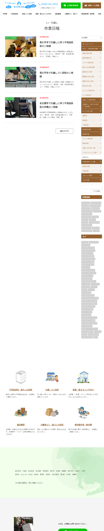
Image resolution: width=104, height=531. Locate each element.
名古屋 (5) (85, 242)
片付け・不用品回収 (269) (90, 48)
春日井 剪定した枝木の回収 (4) (89, 300)
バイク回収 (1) (86, 95)
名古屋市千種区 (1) (87, 213)
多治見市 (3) (97, 211)
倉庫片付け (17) (87, 72)
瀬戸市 (58, 472)
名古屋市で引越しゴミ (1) (88, 270)
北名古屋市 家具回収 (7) (88, 256)
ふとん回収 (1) (86, 284)
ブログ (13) (85, 180)
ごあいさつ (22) (87, 175)
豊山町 (83, 476)
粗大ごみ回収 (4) (86, 292)
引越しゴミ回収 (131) (88, 100)
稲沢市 (31, 476)
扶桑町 (24, 480)
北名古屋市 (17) (86, 208)
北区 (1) (85, 289)
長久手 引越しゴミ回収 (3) (89, 320)
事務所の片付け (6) (88, 76)
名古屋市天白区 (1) (95, 222)
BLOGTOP (64, 131)
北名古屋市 (75, 476)
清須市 (66, 476)
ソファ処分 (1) (96, 284)
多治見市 (33, 472)
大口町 (17, 480)
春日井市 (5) (86, 166)
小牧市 (26, 472)
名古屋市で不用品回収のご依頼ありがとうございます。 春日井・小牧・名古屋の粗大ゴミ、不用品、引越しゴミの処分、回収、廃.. (56, 114)
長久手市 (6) (96, 227)
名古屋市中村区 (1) (87, 225)
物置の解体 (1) (86, 58)
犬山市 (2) (96, 216)
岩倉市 (53, 476)
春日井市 (18, 472)
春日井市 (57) (86, 286)
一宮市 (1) (97, 230)
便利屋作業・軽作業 (87, 14)
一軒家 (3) (85, 125)
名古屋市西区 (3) (86, 216)
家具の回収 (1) (86, 245)
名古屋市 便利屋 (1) (87, 278)
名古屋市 (42, 472)
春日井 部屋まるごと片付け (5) (89, 317)
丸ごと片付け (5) (87, 111)
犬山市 (46, 476)
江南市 (17, 476)
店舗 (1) (84, 115)
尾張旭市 (50, 472)
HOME (5, 14)
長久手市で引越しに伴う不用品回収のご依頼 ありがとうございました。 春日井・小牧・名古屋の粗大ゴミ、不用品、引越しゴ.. (57, 53)
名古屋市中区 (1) (86, 227)
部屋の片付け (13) (87, 81)
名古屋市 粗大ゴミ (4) (88, 253)
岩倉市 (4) (93, 219)
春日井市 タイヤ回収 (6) (88, 264)
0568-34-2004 (49, 4)
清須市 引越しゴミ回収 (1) (89, 306)
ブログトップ (87, 44)
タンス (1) (92, 289)
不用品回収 (14, 14)
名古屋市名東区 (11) (95, 205)
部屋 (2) (84, 120)
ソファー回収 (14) (87, 62)
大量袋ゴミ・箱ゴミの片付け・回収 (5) (90, 105)
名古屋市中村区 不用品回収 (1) (89, 303)
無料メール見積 (93, 5)
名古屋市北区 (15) (97, 202)
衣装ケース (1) (86, 267)
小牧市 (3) (85, 171)
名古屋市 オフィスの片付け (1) (90, 328)
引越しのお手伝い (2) (88, 148)
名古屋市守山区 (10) (87, 211)
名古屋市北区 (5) (94, 242)
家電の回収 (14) (87, 53)
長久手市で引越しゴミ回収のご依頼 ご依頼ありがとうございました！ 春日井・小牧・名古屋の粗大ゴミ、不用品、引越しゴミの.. (57, 84)
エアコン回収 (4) (87, 138)
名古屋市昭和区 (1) (87, 230)
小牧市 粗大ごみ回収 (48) (88, 247)
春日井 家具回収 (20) (87, 337)
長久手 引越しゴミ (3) (88, 275)
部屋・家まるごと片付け (43, 14)
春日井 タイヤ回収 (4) (88, 309)
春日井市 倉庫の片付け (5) (89, 250)
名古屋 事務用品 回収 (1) (88, 295)
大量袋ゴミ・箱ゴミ (71, 14)
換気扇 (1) (85, 157)
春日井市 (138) (86, 202)
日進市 (65, 472)
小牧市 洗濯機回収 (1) (88, 331)
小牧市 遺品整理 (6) (94, 334)
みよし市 (38, 476)
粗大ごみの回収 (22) (88, 67)
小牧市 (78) (85, 205)
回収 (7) (85, 334)
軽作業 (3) (85, 143)
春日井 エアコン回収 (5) (88, 261)
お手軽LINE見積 (72, 5)
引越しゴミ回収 (27, 14)
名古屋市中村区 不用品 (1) (89, 258)
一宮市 (24, 476)
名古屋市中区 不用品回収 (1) (89, 281)
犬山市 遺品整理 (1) (87, 326)
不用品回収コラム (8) (88, 161)
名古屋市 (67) (96, 208)
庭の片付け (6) (86, 86)
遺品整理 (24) (86, 129)
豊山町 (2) (85, 222)
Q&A (99, 14)
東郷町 (71, 472)
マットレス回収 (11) (88, 90)
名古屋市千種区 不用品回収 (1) (89, 323)
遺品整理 (58, 14)
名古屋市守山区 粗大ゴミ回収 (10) (90, 298)
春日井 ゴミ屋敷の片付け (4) (89, 272)
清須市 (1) (85, 219)
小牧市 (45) (98, 331)
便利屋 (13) (85, 134)
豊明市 (59, 476)
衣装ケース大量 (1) (87, 312)
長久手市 (79, 472)
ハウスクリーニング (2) (89, 152)
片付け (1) (94, 286)
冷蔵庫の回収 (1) (86, 314)
